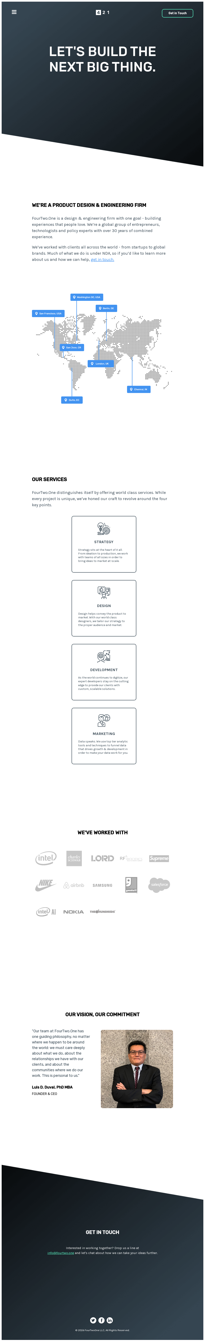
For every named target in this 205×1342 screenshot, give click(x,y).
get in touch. (102, 259)
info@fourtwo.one (60, 1253)
